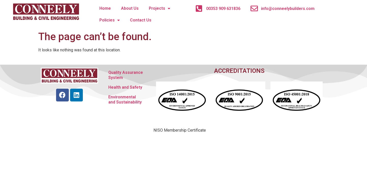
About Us (130, 8)
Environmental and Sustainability (125, 100)
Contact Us (140, 20)
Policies (109, 20)
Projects (159, 8)
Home (105, 8)
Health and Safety (125, 87)
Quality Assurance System (125, 75)
